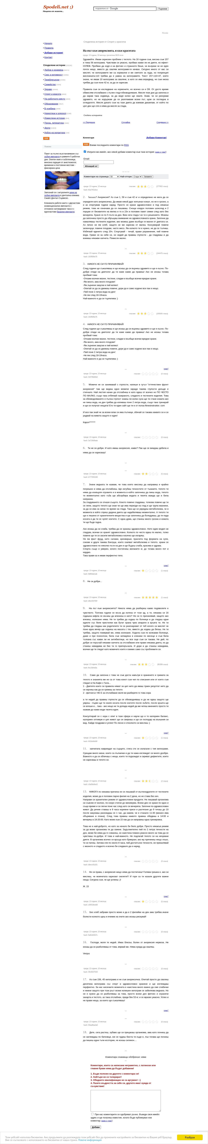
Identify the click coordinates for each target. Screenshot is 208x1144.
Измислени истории (54, 118)
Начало (48, 43)
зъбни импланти (52, 156)
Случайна (126, 122)
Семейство (50, 84)
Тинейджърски (51, 79)
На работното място (54, 99)
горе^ (166, 369)
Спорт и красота (52, 94)
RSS (126, 145)
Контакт (48, 57)
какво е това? (160, 152)
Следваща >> (163, 122)
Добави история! (53, 52)
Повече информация (114, 1140)
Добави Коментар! (156, 137)
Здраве (48, 89)
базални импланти (66, 212)
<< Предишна (89, 122)
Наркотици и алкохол (55, 113)
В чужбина (49, 108)
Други (47, 128)
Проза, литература (54, 123)
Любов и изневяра (53, 70)
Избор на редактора (54, 132)
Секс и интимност (53, 74)
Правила (48, 48)
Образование (51, 103)
